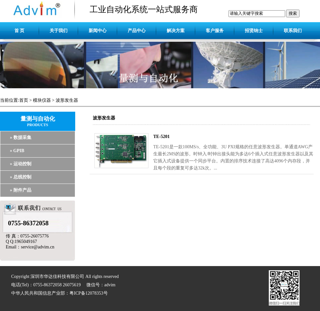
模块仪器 (42, 100)
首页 (23, 100)
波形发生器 (67, 100)
